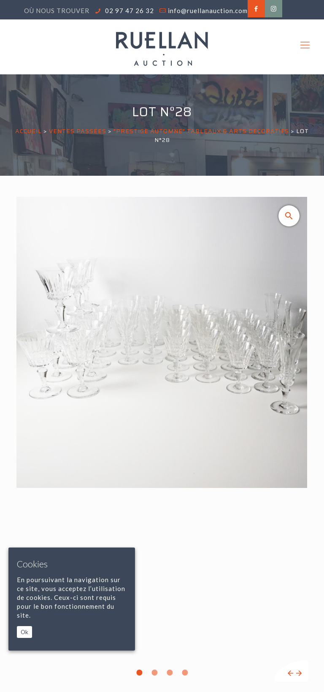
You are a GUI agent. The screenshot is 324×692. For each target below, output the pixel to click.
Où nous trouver (56, 10)
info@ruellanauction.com (208, 10)
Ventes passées (77, 131)
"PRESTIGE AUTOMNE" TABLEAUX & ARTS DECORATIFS (201, 131)
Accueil (28, 131)
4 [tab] (184, 672)
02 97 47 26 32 (128, 10)
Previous (290, 673)
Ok (24, 632)
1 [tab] (139, 672)
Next (299, 673)
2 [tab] (154, 672)
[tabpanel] (162, 439)
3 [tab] (169, 672)
